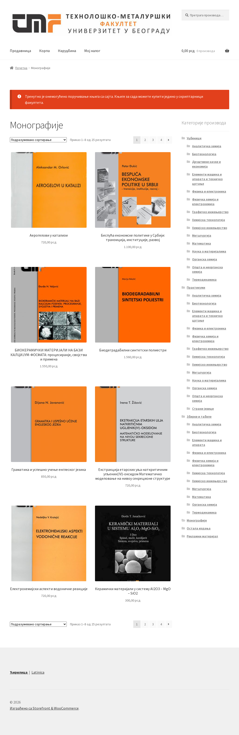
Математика (201, 243)
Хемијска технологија (208, 220)
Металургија (201, 235)
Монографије (197, 520)
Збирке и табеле (199, 416)
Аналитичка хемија (206, 146)
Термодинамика (204, 279)
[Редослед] (38, 139)
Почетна (21, 68)
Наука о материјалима (209, 251)
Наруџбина (67, 50)
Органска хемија (204, 259)
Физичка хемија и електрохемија (205, 201)
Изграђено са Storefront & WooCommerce (44, 708)
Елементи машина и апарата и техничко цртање (207, 179)
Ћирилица (19, 672)
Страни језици (203, 408)
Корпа (44, 50)
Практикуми (196, 287)
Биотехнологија (204, 154)
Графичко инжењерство (210, 212)
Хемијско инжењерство (209, 228)
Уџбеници (194, 138)
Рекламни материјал (202, 536)
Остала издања (199, 528)
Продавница (20, 50)
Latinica (38, 672)
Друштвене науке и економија (206, 164)
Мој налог (92, 50)
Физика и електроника (209, 191)
